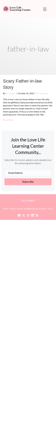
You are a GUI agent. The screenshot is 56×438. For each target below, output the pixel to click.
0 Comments (43, 93)
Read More (8, 119)
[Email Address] (28, 172)
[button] (28, 181)
